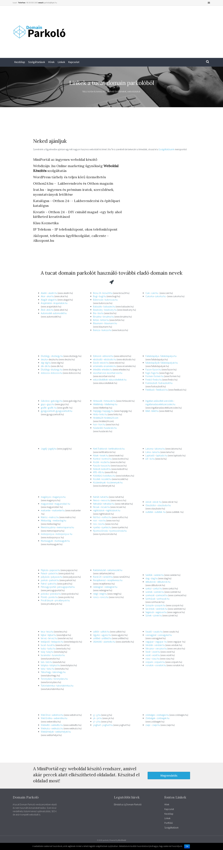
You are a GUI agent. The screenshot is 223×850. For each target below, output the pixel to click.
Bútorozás (98, 299)
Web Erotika (46, 718)
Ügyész (96, 635)
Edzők (96, 362)
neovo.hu (105, 500)
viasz (147, 658)
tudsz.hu (52, 648)
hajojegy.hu (108, 410)
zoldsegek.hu (163, 718)
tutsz (43, 668)
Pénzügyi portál (48, 586)
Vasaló (148, 631)
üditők (96, 631)
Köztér (96, 462)
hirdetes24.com (111, 417)
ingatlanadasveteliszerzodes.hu (160, 404)
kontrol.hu (107, 458)
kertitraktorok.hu (117, 448)
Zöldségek (150, 718)
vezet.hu (156, 655)
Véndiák (149, 645)
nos (95, 523)
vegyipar (149, 641)
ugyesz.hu (106, 635)
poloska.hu (55, 593)
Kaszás (96, 465)
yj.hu (98, 714)
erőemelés (98, 366)
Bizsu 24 (97, 293)
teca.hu (49, 631)
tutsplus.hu (54, 665)
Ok (187, 846)
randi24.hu (108, 576)
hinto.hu (103, 414)
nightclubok (98, 510)
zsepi (148, 725)
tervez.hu (52, 638)
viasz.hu (156, 658)
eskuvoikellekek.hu (117, 379)
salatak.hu (159, 574)
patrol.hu (52, 583)
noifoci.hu (106, 517)
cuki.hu (154, 293)
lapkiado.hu (161, 455)
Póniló (44, 597)
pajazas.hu (55, 570)
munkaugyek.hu (62, 540)
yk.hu (99, 718)
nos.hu (101, 523)
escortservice (99, 372)
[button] (169, 775)
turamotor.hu (58, 655)
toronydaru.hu (61, 678)
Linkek (61, 62)
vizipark (149, 662)
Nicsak (96, 507)
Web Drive (45, 714)
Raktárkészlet (99, 570)
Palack (44, 573)
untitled (96, 638)
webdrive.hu (57, 714)
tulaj (43, 651)
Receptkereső (99, 580)
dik (42, 366)
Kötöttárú (97, 475)
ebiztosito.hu (110, 359)
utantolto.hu (109, 641)
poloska (45, 593)
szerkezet (149, 595)
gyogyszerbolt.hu (64, 410)
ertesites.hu (107, 369)
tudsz (43, 648)
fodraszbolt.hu (165, 383)
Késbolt (96, 469)
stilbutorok (150, 581)
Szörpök (149, 605)
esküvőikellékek (100, 379)
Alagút (44, 299)
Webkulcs (45, 728)
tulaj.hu (49, 651)
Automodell (46, 313)
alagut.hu (52, 299)
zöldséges (150, 714)
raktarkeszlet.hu (114, 570)
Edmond (97, 356)
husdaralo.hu (110, 427)
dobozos (45, 372)
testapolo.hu (57, 641)
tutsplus (44, 665)
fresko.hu (157, 379)
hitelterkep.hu (111, 404)
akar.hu (50, 296)
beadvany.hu (110, 309)
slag (147, 578)
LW (147, 458)
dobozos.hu (56, 372)
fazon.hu (157, 369)
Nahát (96, 496)
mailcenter (46, 510)
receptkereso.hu (114, 580)
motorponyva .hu (64, 534)
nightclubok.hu (113, 510)
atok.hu (50, 309)
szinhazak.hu (163, 598)
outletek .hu (160, 511)
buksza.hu (106, 330)
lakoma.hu (160, 448)
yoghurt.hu (107, 725)
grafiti (43, 407)
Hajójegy (97, 410)
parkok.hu (54, 580)
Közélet (96, 479)
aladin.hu (52, 293)
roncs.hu (104, 597)
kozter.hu (105, 462)
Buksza (96, 330)
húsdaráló (98, 427)
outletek (149, 511)
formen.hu (159, 376)
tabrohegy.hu (59, 672)
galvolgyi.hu (57, 400)
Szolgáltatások (36, 62)
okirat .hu (157, 501)
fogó (147, 372)
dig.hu (48, 362)
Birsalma (97, 316)
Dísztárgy (45, 356)
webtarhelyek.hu (63, 731)
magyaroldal (47, 503)
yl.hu (98, 721)
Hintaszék (98, 400)
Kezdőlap (19, 62)
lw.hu (152, 458)
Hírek (51, 62)
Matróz (44, 517)
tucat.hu (51, 645)
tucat (43, 645)
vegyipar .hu (161, 641)
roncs (96, 597)
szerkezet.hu (162, 595)
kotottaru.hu (109, 475)
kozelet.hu (106, 479)
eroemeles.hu (110, 366)
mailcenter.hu (58, 510)
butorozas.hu (111, 299)
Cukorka (149, 296)
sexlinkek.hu (161, 608)
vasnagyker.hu (165, 635)
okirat (148, 501)
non (95, 520)
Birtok (96, 320)
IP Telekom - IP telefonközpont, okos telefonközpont (75, 229)
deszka (44, 359)
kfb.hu (101, 472)
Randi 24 (97, 576)
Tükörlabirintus (48, 685)
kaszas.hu (105, 465)
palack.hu (53, 573)
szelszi (148, 588)
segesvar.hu (161, 612)
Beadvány (98, 309)
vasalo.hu (158, 631)
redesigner (98, 586)
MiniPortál (122, 840)
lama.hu (156, 452)
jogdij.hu (52, 448)
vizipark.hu (159, 662)
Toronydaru (47, 678)
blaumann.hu (110, 323)
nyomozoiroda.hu (118, 530)
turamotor (46, 655)
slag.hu (154, 578)
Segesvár (149, 612)
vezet (147, 655)
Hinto (95, 414)
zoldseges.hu (162, 714)
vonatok (149, 665)
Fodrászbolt (151, 383)
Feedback (150, 389)
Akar (43, 296)
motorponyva (47, 534)
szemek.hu (159, 591)
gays (43, 404)
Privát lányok (47, 600)
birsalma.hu (108, 316)
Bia (94, 313)
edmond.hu (108, 356)
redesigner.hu (111, 586)
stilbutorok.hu (163, 581)
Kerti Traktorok (100, 448)
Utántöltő (97, 641)
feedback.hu (162, 389)
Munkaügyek (47, 540)
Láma (148, 452)
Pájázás (45, 570)
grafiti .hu (52, 407)
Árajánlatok (46, 303)
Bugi (95, 296)
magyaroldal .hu (62, 503)
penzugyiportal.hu (66, 586)
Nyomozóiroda (100, 530)
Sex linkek (149, 608)
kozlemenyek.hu (115, 482)
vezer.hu (156, 651)
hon (95, 424)
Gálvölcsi (45, 400)
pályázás (45, 576)
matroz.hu (54, 517)
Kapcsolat (73, 62)
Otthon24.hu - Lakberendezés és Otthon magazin (73, 183)
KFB (95, 472)
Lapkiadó (149, 455)
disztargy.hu (57, 356)
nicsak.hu (105, 507)
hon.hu (102, 424)
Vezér (148, 651)
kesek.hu (104, 455)
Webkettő (45, 725)
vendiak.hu (159, 645)
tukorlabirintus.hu (65, 685)
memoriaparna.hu (65, 527)
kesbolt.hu (106, 469)
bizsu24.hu (107, 293)
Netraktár (97, 503)
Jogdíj (44, 448)
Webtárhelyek (47, 731)
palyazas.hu (56, 576)
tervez (44, 638)
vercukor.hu (161, 648)
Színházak (150, 598)
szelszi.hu (157, 588)
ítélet (147, 410)
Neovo (96, 500)
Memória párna (48, 527)
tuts (42, 662)
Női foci (96, 517)
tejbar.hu (52, 635)
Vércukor (149, 648)
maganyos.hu (59, 496)
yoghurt (97, 725)
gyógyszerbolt (48, 410)
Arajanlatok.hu (60, 303)
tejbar (43, 635)
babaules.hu (109, 306)
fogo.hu (155, 372)
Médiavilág (46, 520)
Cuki (147, 293)
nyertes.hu (106, 527)
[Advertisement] (167, 30)
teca (43, 631)
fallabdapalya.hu (169, 356)
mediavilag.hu (59, 520)
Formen (149, 376)
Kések (96, 455)
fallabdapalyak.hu (169, 362)
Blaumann (98, 323)
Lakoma (149, 448)
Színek (148, 615)
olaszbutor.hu (164, 505)
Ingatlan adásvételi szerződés (159, 400)
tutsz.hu (50, 668)
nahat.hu (104, 496)
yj (94, 714)
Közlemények (99, 482)
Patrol (44, 583)
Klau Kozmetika (46, 223)
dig (42, 362)
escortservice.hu (114, 372)
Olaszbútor (150, 505)
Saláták (148, 574)
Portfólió (168, 822)
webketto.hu (57, 725)
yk (94, 718)
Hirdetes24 (98, 417)
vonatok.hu (160, 665)
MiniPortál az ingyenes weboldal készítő (65, 159)
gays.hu (50, 404)
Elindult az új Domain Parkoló (128, 804)
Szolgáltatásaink (167, 149)
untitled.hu (107, 638)
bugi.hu (102, 296)
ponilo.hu (53, 597)
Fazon (148, 369)
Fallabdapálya (152, 356)
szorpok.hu (160, 605)
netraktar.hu (109, 503)
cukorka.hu (160, 296)
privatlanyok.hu (62, 600)
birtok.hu (104, 320)
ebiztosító (97, 359)
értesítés (97, 369)
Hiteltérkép (98, 404)
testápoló (45, 641)
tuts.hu (49, 662)
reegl (95, 593)
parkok (44, 580)
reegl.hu (103, 593)
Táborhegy (46, 672)
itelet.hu (155, 410)
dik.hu (48, 366)
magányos (46, 496)
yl (94, 721)
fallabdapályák (152, 362)
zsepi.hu (156, 725)
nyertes (96, 527)
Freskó (148, 379)
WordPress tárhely (48, 177)
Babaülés (97, 306)
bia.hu (101, 313)
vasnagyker (150, 635)
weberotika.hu (60, 718)
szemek (148, 591)
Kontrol (97, 458)
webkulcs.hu (57, 728)
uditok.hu (105, 631)
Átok (43, 309)
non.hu (102, 520)
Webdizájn (41, 166)
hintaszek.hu (110, 400)
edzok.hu (104, 362)
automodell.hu (60, 313)
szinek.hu (157, 615)
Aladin (44, 293)
